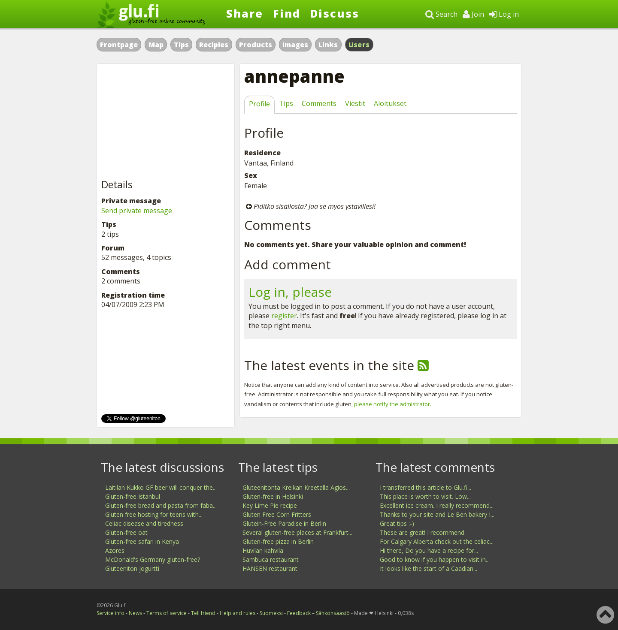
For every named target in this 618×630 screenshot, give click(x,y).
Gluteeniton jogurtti (132, 568)
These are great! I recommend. (423, 532)
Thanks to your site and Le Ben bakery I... (437, 514)
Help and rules (237, 613)
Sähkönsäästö (333, 613)
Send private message (136, 210)
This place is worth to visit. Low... (425, 496)
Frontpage (119, 44)
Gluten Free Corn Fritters (276, 514)
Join (473, 14)
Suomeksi (271, 613)
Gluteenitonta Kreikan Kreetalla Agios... (296, 487)
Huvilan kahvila (262, 550)
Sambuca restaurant (270, 559)
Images (295, 44)
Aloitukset (390, 103)
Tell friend (203, 613)
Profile (259, 104)
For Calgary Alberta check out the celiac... (437, 541)
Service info (110, 613)
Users (359, 44)
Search (441, 14)
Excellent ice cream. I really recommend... (437, 505)
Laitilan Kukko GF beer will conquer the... (161, 487)
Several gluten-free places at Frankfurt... (297, 532)
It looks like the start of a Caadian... (428, 568)
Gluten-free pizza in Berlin (278, 541)
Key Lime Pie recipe (269, 505)
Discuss (334, 13)
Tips (181, 44)
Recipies (213, 44)
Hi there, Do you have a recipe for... (429, 550)
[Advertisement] (165, 121)
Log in (504, 14)
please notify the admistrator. (392, 404)
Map (156, 44)
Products (255, 44)
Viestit (355, 103)
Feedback (299, 613)
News (135, 613)
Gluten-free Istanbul (132, 496)
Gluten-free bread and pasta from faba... (161, 505)
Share (244, 13)
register (284, 315)
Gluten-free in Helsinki (272, 496)
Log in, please (290, 292)
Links (328, 44)
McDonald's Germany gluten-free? (152, 559)
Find (286, 13)
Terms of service (166, 613)
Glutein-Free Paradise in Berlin (284, 523)
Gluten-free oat (126, 532)
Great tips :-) (397, 523)
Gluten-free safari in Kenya (142, 541)
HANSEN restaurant (269, 568)
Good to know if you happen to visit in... (435, 559)
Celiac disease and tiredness (144, 523)
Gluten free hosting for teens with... (154, 514)
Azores (114, 550)
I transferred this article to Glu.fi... (425, 487)
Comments (319, 103)
